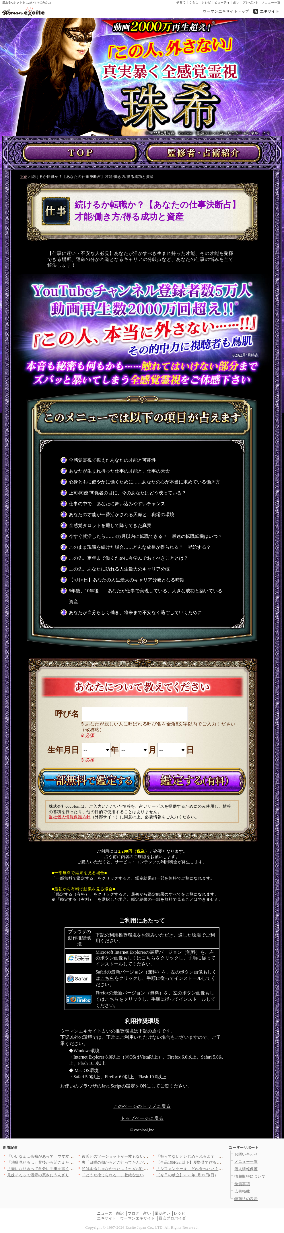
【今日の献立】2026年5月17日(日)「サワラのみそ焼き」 (205, 1175)
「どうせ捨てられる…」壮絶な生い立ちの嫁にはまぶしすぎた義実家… (144, 1175)
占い (236, 2)
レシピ (206, 2)
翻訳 (120, 1213)
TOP (23, 177)
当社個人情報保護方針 (70, 817)
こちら (148, 957)
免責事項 (242, 1184)
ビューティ (222, 2)
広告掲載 (242, 1191)
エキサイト (269, 11)
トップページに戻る (142, 1118)
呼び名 (67, 713)
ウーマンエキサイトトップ (226, 11)
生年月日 (63, 750)
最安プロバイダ (172, 1218)
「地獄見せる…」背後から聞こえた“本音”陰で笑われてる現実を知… (67, 1162)
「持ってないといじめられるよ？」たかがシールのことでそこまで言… (218, 1156)
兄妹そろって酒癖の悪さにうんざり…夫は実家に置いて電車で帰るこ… (69, 1175)
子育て (181, 2)
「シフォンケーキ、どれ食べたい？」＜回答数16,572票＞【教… (212, 1169)
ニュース (104, 1213)
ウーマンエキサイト (137, 1218)
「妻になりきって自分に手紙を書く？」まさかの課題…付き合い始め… (69, 1169)
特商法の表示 (246, 1199)
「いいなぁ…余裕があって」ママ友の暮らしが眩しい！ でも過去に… (68, 1156)
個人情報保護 (246, 1169)
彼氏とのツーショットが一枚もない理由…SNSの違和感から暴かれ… (142, 1156)
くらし (194, 2)
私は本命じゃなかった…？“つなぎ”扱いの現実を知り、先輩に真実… (142, 1169)
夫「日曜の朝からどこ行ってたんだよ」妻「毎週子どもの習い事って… (144, 1162)
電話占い (162, 1213)
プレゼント (250, 2)
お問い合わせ (246, 1154)
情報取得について (249, 1176)
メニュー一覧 (271, 2)
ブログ (133, 1213)
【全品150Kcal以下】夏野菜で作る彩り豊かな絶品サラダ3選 (208, 1162)
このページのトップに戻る (142, 1106)
